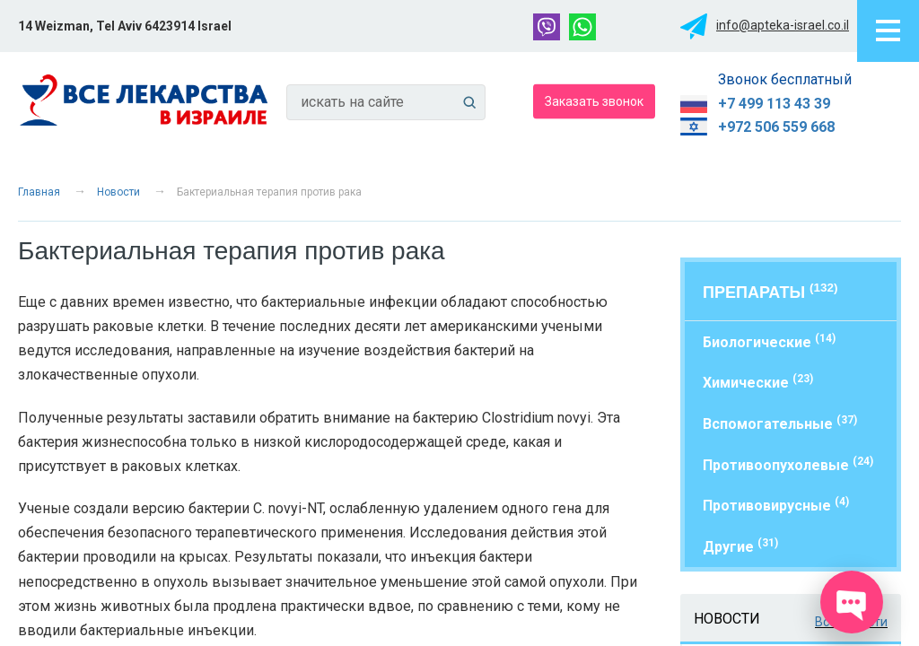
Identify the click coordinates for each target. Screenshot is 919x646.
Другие (740, 546)
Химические (758, 381)
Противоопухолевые (788, 464)
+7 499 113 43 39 (774, 103)
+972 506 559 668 (776, 126)
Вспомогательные (780, 423)
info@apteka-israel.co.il (782, 25)
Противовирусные (776, 504)
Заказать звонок (594, 100)
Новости (118, 192)
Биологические (769, 341)
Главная (39, 192)
